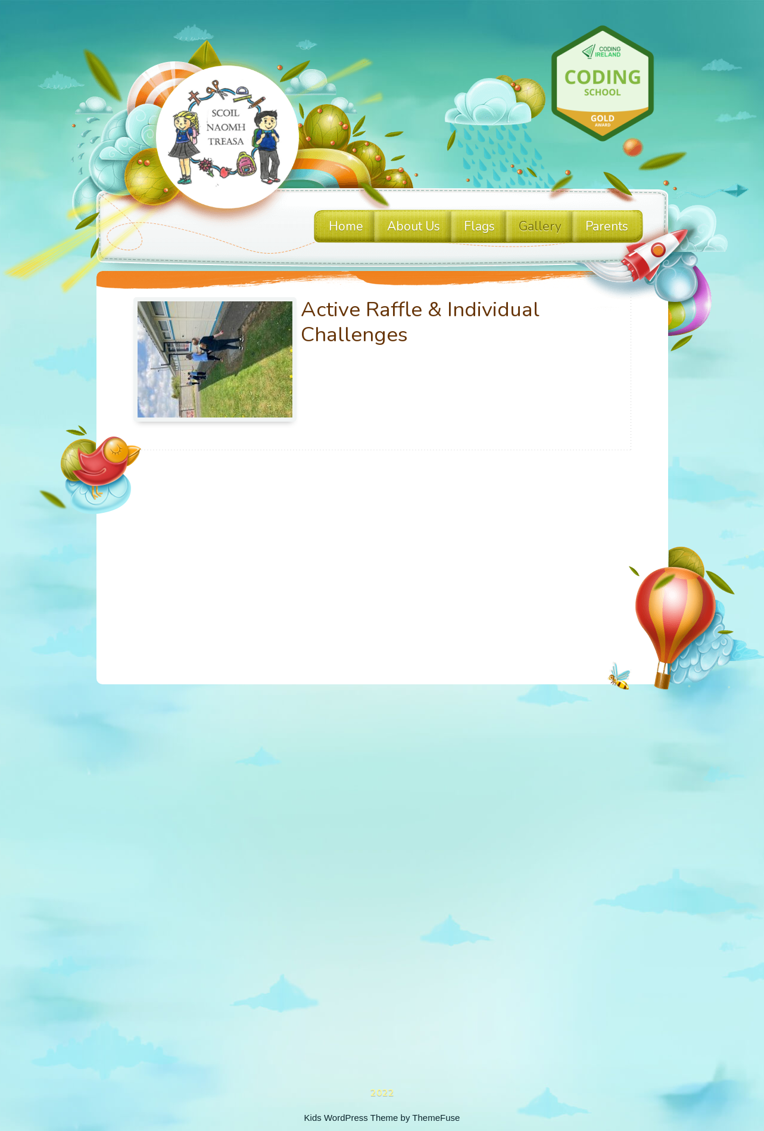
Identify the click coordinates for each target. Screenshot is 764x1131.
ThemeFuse (436, 1118)
